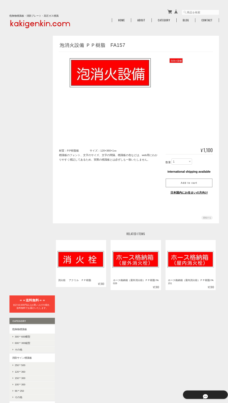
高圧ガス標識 (19, 185)
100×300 (19, 234)
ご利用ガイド (19, 321)
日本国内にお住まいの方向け (189, 191)
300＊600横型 (22, 78)
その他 (18, 91)
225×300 (19, 228)
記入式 (18, 250)
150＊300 (20, 120)
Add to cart (189, 181)
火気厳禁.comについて (143, 382)
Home (121, 19)
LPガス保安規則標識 (26, 199)
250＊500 (20, 107)
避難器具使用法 (23, 155)
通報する (207, 216)
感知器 (18, 301)
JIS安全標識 (18, 265)
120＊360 (20, 114)
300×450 (19, 221)
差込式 (18, 256)
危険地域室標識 (20, 214)
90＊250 (19, 133)
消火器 (18, 295)
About (141, 19)
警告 (17, 279)
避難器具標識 (19, 147)
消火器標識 (18, 176)
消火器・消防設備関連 (24, 287)
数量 (168, 161)
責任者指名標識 (20, 243)
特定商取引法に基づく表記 (27, 331)
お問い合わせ (19, 341)
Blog (186, 19)
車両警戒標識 (22, 193)
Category (164, 19)
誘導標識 (19, 168)
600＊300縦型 (22, 85)
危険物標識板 (19, 71)
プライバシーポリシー (173, 382)
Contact (207, 19)
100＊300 (20, 126)
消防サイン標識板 (22, 100)
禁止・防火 (21, 272)
